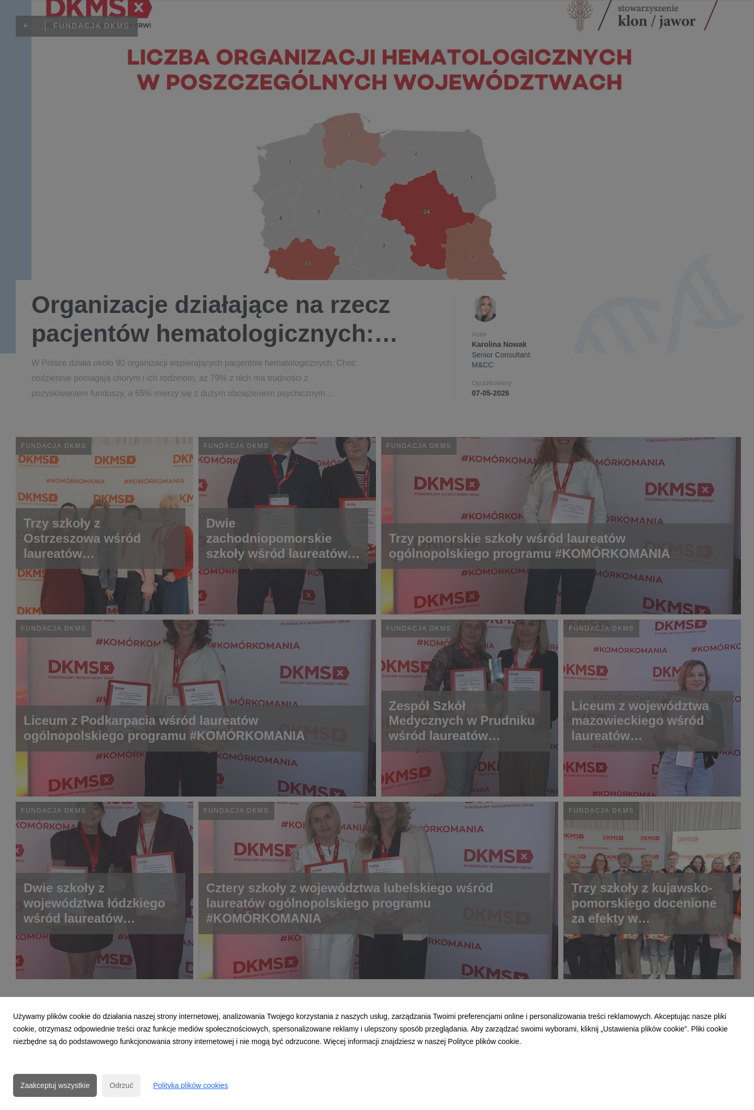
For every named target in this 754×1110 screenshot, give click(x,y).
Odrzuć (121, 1085)
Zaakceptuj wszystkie (55, 1085)
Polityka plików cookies (190, 1085)
